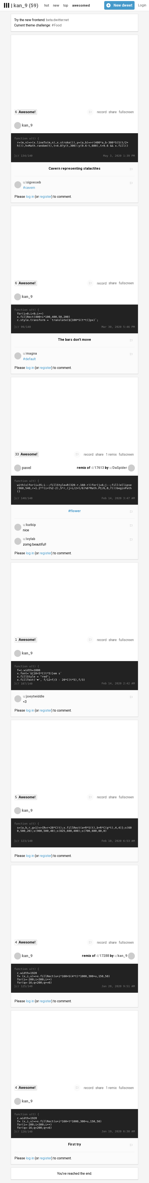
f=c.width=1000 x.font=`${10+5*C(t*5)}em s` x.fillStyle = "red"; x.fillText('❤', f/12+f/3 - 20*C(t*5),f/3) (74, 675)
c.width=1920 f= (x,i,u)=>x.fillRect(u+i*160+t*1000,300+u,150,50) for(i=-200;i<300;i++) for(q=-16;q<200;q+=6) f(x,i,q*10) (74, 1123)
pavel (26, 467)
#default (29, 359)
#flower (74, 511)
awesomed (81, 5)
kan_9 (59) (26, 6)
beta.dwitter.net (57, 20)
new (56, 5)
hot (46, 5)
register (45, 197)
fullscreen (126, 112)
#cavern (29, 188)
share (112, 112)
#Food (57, 25)
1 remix (111, 454)
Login (142, 5)
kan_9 (27, 125)
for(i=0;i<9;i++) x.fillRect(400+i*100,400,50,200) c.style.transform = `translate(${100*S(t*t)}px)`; (74, 318)
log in (30, 197)
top (65, 5)
